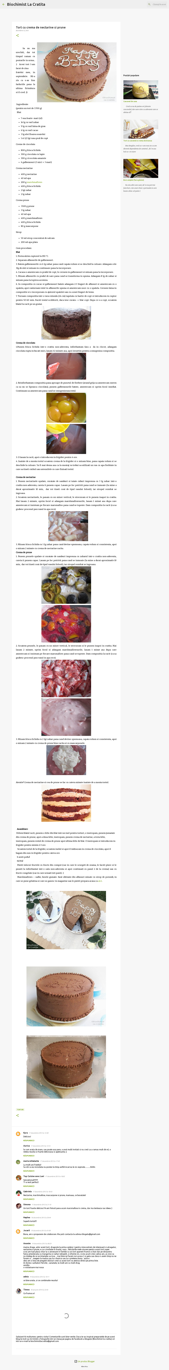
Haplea (26, 1217)
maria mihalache (31, 1161)
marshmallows (34, 182)
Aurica (26, 1146)
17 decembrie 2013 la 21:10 (41, 1204)
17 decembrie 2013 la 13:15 (40, 1146)
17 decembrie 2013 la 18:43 (42, 1191)
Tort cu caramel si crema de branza (137, 141)
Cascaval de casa (130, 101)
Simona (26, 1204)
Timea (26, 1289)
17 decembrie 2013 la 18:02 (55, 1176)
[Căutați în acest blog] (154, 4)
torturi (20, 1109)
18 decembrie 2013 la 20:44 (41, 1217)
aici (100, 881)
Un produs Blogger (84, 1361)
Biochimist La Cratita (26, 4)
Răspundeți (28, 1141)
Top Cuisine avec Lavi (33, 1176)
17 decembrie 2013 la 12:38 (38, 1133)
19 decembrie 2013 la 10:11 (39, 1277)
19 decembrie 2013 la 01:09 (41, 1230)
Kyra (25, 1133)
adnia (26, 1276)
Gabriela (27, 1191)
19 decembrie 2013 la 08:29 (41, 1243)
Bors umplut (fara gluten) (133, 180)
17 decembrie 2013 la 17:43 (50, 1161)
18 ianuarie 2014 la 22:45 (39, 1290)
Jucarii (26, 1230)
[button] (17, 35)
